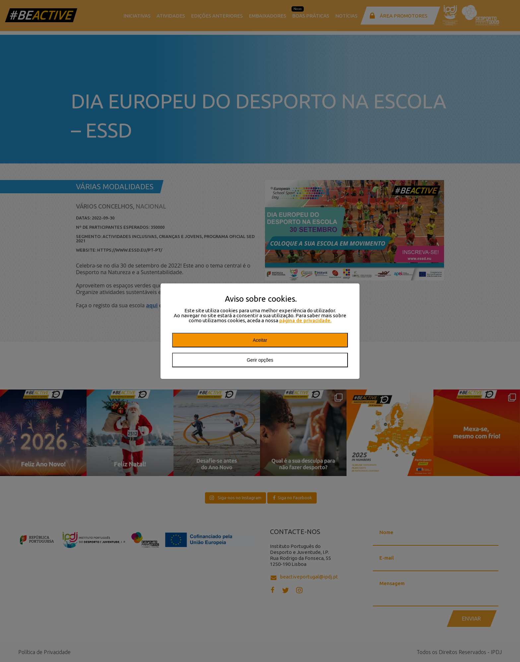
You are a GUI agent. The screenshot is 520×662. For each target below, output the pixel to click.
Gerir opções (260, 360)
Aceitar (260, 340)
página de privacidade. (305, 320)
